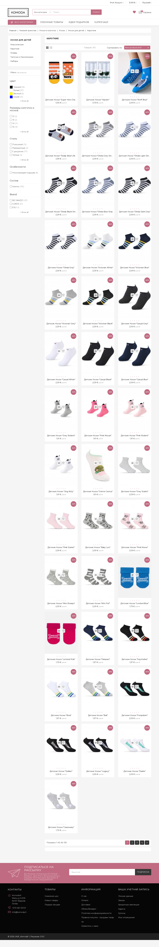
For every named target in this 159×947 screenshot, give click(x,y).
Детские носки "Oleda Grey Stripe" (98, 156)
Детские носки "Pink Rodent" (135, 439)
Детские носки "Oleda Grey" (61, 269)
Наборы (14, 61)
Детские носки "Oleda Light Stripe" (135, 156)
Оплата (84, 907)
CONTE (17, 204)
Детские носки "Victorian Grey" (61, 326)
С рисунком (19, 151)
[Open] (12, 22)
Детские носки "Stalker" (61, 777)
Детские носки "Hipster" (97, 100)
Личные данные (125, 903)
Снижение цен (51, 903)
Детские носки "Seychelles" (135, 664)
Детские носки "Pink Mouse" (98, 439)
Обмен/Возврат (88, 916)
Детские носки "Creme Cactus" (98, 495)
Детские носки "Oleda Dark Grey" (134, 213)
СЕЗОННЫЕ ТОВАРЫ (51, 22)
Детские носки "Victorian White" (98, 269)
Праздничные (20, 148)
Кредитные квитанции (128, 912)
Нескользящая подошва (25, 173)
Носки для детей (20, 40)
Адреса (121, 916)
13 (14, 120)
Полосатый (19, 144)
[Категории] (41, 12)
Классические (17, 44)
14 (15, 123)
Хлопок (18, 186)
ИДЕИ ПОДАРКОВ (79, 22)
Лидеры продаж (52, 912)
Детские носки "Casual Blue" (134, 382)
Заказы (121, 907)
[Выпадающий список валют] (129, 2)
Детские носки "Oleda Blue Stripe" (98, 213)
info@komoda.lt (19, 919)
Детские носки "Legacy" (98, 777)
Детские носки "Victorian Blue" (134, 269)
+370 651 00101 (19, 915)
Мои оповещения (126, 924)
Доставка (85, 912)
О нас (84, 903)
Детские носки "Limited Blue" (135, 608)
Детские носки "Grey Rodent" (61, 439)
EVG (42, 943)
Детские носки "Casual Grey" (134, 326)
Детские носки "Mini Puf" (98, 608)
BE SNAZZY (19, 200)
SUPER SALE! (101, 22)
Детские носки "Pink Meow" (134, 552)
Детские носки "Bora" (61, 721)
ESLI (15, 207)
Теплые (17, 155)
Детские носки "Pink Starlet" (61, 552)
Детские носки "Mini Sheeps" (61, 608)
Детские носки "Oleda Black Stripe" (61, 213)
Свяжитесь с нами (89, 933)
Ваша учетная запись (133, 896)
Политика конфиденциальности (96, 920)
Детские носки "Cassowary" (61, 834)
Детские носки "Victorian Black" (98, 326)
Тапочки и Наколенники (21, 57)
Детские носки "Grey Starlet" (134, 495)
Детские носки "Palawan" (98, 664)
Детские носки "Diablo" (135, 777)
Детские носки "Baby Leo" (97, 552)
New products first (137, 47)
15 (14, 127)
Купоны (121, 920)
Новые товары (51, 907)
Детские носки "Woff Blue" (135, 100)
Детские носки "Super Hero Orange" (62, 100)
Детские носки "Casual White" (61, 382)
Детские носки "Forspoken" (135, 721)
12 (14, 116)
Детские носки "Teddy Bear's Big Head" (64, 156)
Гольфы (13, 53)
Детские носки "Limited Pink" (61, 664)
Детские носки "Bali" (98, 721)
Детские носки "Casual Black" (98, 382)
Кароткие (14, 49)
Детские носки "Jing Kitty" (61, 495)
